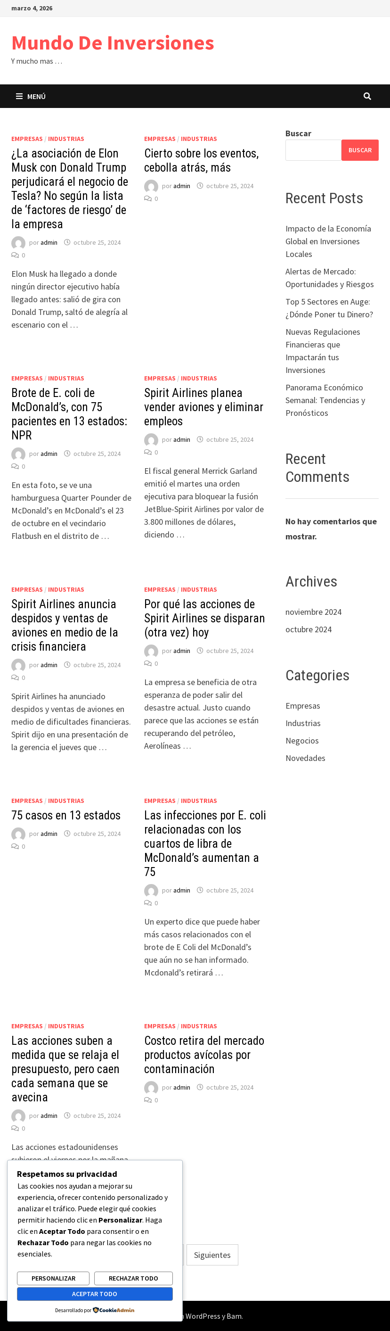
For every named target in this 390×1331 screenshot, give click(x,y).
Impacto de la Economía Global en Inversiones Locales (328, 241)
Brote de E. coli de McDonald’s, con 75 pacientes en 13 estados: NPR (69, 414)
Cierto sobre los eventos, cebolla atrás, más (201, 160)
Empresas (27, 138)
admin (49, 242)
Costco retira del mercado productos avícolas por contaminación (204, 1055)
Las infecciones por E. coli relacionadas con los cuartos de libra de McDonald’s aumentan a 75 (205, 844)
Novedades (305, 757)
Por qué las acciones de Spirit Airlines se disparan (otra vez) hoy (204, 618)
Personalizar (53, 1278)
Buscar (298, 133)
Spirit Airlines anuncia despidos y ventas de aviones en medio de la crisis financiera (64, 625)
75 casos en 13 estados (66, 815)
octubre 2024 (308, 629)
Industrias (66, 138)
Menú (31, 96)
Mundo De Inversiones (112, 42)
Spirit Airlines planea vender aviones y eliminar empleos (203, 407)
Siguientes (212, 1254)
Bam (234, 1316)
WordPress (203, 1316)
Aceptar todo (94, 1294)
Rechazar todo (133, 1278)
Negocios (302, 740)
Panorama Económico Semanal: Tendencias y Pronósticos (325, 400)
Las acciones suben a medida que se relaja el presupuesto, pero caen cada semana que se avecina (65, 1069)
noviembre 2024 (313, 611)
